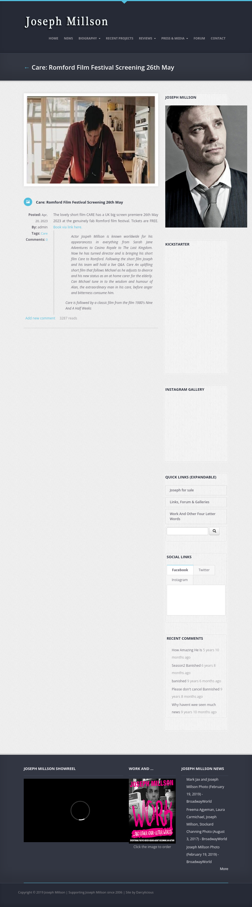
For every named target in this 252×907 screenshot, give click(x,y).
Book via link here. (67, 227)
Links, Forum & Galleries (189, 502)
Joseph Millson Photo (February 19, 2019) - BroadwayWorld (203, 854)
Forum (199, 38)
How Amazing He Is (187, 650)
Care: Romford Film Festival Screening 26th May (103, 67)
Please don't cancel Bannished (196, 689)
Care (44, 233)
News (68, 38)
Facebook (180, 570)
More (224, 869)
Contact (218, 38)
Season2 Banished (186, 665)
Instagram (180, 579)
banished (179, 681)
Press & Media (173, 39)
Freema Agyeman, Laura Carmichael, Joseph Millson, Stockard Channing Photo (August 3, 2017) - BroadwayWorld (206, 824)
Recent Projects (119, 38)
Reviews (146, 39)
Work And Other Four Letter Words (193, 516)
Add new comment (40, 318)
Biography (88, 39)
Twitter (204, 570)
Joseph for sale (182, 490)
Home (53, 38)
